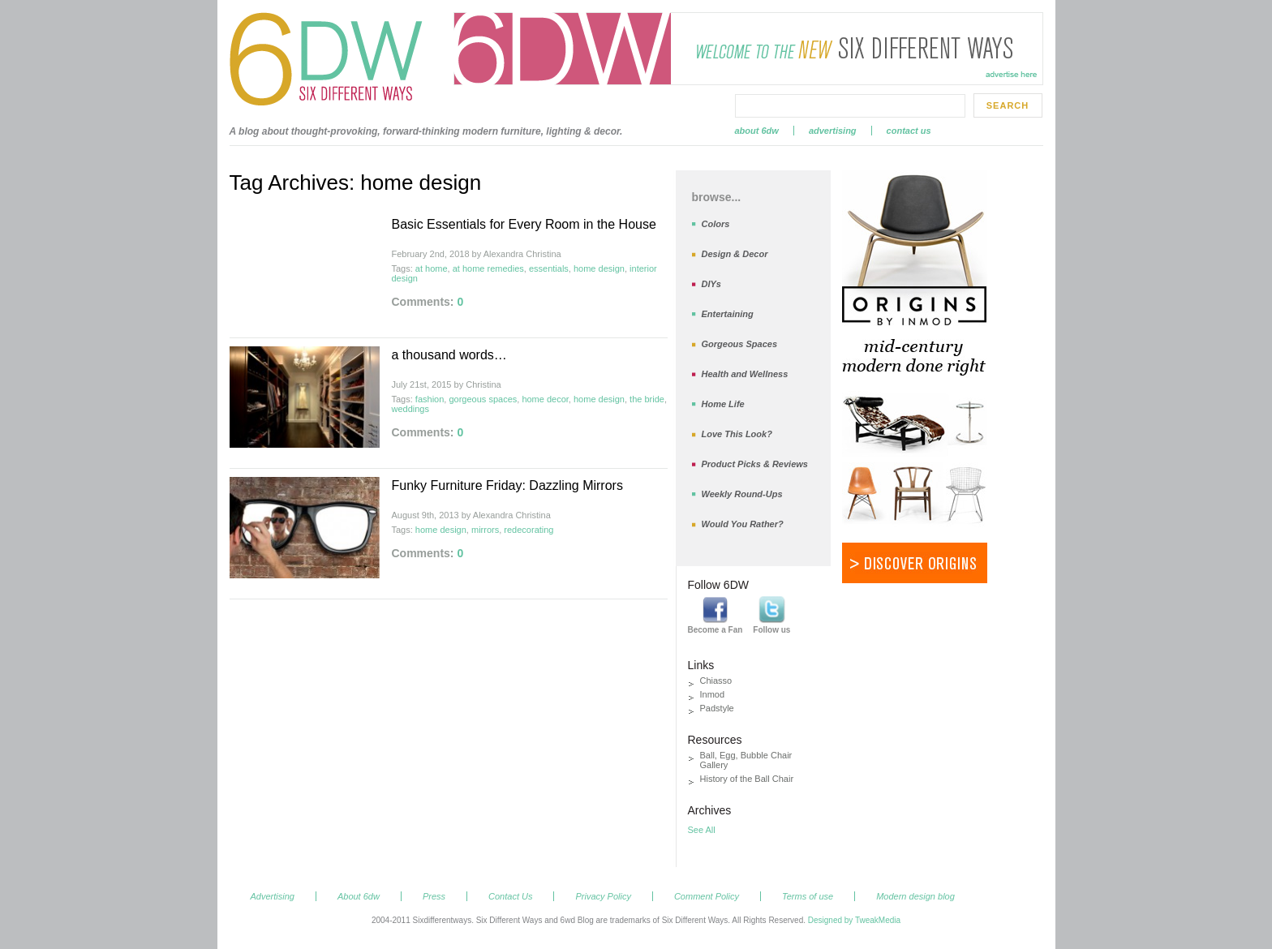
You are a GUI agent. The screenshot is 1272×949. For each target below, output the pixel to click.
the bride (647, 399)
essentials (549, 268)
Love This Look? (737, 434)
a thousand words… (449, 355)
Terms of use (807, 896)
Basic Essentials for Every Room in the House (524, 224)
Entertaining (728, 314)
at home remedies (488, 268)
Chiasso (716, 680)
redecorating (528, 530)
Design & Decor (735, 254)
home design (599, 268)
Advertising (833, 130)
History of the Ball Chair (747, 779)
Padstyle (717, 708)
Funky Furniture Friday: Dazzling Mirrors (507, 485)
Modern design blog (915, 896)
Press (434, 896)
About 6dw (757, 130)
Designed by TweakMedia (854, 920)
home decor (545, 399)
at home (431, 268)
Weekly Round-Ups (742, 494)
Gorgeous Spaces (740, 344)
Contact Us (909, 130)
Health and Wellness (745, 374)
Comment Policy (706, 896)
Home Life (723, 404)
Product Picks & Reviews (755, 464)
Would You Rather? (743, 524)
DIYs (711, 284)
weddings (410, 409)
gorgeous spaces (483, 399)
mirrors (485, 530)
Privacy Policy (602, 896)
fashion (429, 399)
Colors (716, 224)
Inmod (712, 694)
